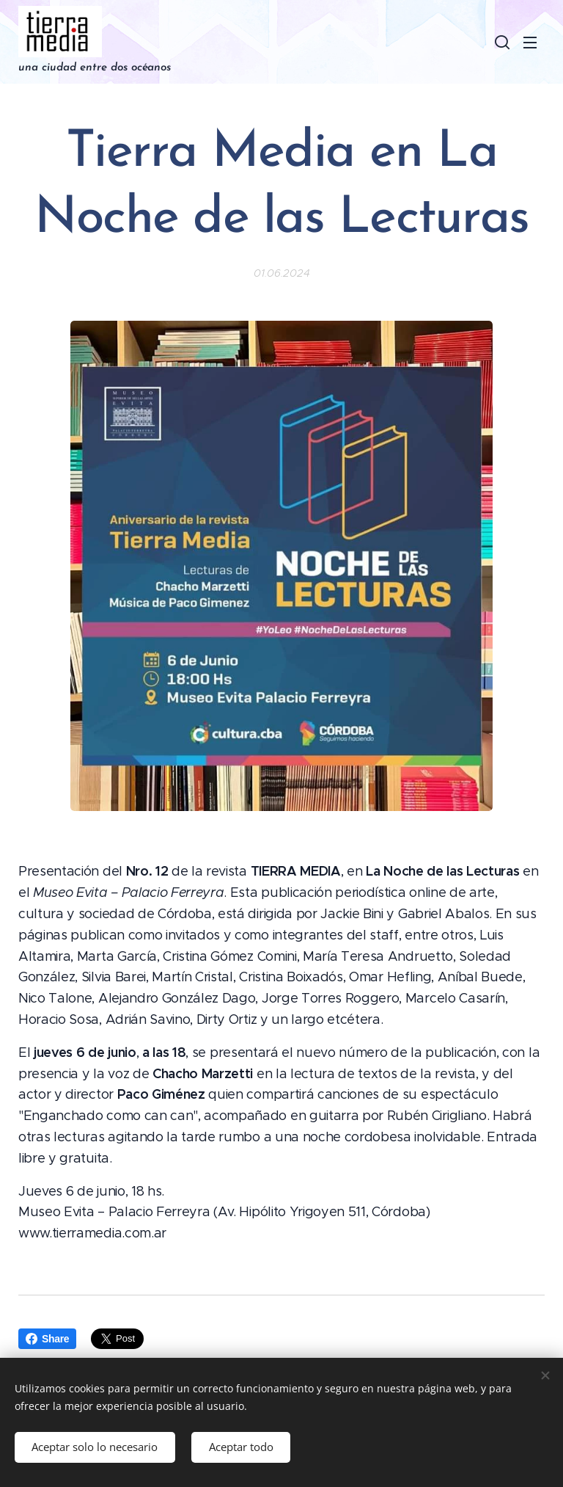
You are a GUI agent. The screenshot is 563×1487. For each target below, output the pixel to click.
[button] (500, 41)
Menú (530, 42)
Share (47, 1339)
